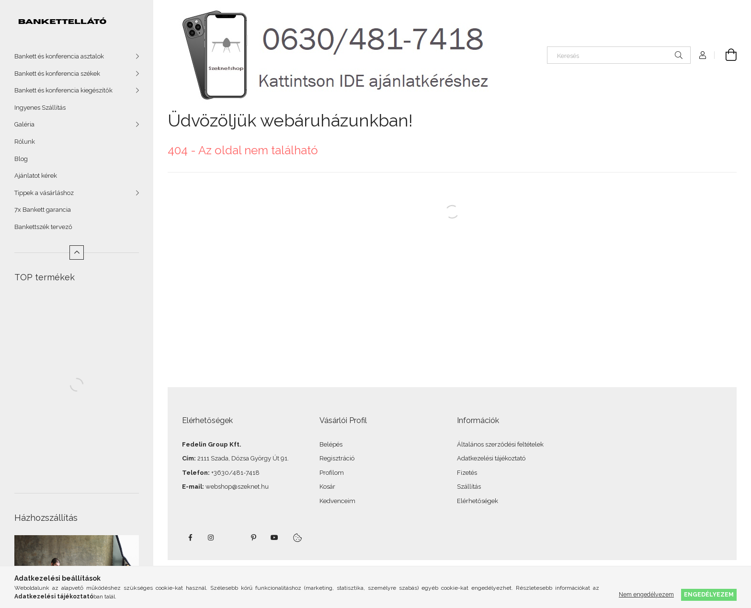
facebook (190, 537)
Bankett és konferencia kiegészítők (63, 90)
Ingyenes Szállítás (40, 107)
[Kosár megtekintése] (726, 55)
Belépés (330, 444)
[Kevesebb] (76, 252)
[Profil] (703, 55)
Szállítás (469, 486)
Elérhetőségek (477, 501)
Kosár (327, 486)
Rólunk (24, 141)
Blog (21, 158)
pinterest (253, 537)
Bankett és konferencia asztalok (59, 56)
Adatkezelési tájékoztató (491, 458)
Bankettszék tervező (43, 226)
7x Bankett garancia (42, 209)
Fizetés (467, 472)
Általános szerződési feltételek (500, 444)
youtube (274, 537)
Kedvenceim (337, 501)
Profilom (331, 472)
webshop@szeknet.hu (237, 486)
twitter (232, 537)
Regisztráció (336, 458)
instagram (211, 537)
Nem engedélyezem (646, 594)
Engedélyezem (709, 594)
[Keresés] (619, 55)
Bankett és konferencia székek (57, 73)
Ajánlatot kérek (35, 175)
